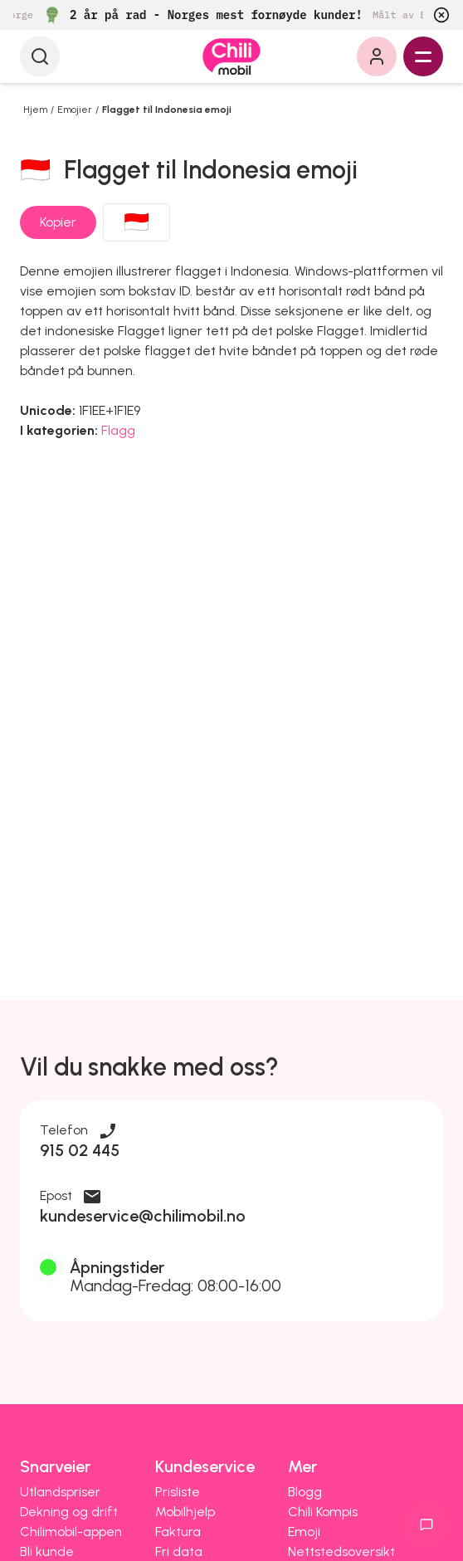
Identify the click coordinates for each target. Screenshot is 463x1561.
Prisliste (177, 1492)
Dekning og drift (69, 1512)
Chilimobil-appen (71, 1531)
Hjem (35, 109)
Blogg (305, 1492)
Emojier (74, 109)
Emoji (304, 1531)
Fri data (178, 1551)
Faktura (178, 1531)
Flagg (118, 430)
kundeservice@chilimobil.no (143, 1216)
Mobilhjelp (185, 1512)
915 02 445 (79, 1150)
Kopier (58, 222)
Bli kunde (47, 1551)
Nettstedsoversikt (341, 1551)
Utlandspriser (60, 1492)
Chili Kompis (323, 1512)
